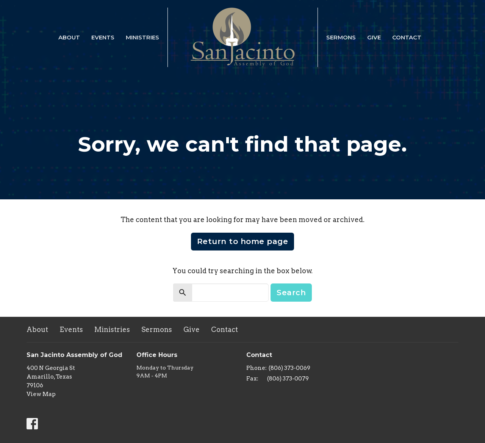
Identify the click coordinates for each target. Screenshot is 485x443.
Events (102, 37)
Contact (406, 37)
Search (291, 292)
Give (374, 37)
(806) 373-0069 (289, 368)
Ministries (142, 37)
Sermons (341, 37)
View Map (41, 394)
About (69, 37)
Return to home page (242, 241)
